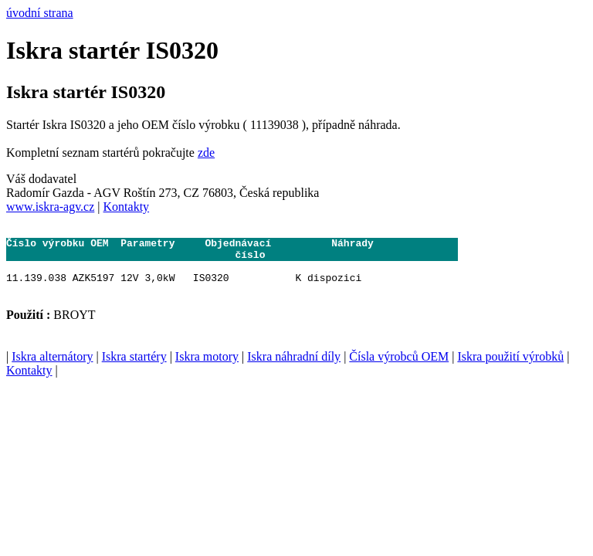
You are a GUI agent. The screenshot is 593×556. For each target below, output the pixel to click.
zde (206, 152)
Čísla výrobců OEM (399, 368)
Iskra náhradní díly (294, 368)
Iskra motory (207, 368)
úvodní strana (39, 12)
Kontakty (126, 206)
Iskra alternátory (52, 368)
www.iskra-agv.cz (50, 206)
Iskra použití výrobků (510, 368)
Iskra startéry (134, 368)
